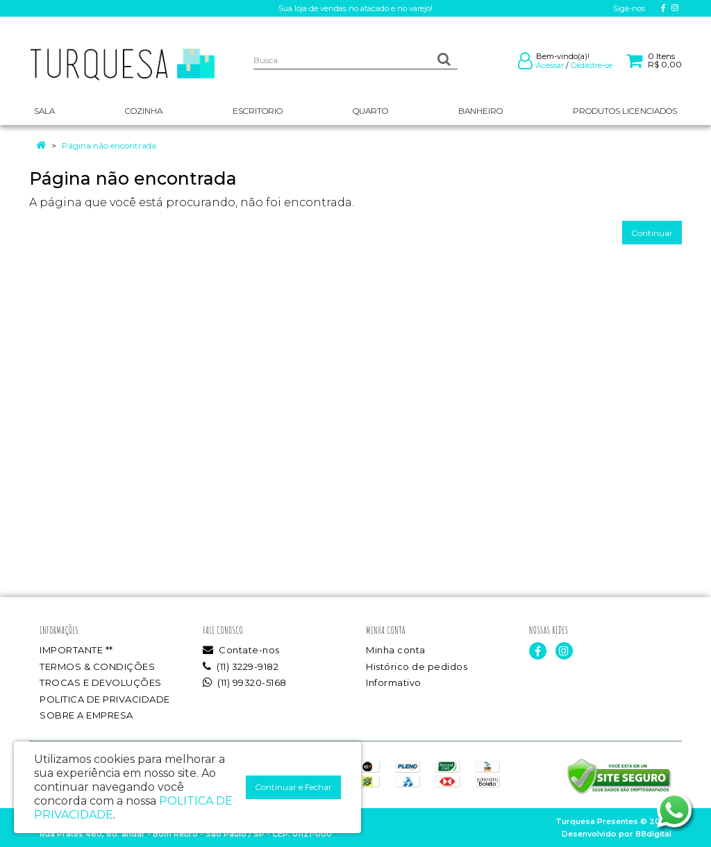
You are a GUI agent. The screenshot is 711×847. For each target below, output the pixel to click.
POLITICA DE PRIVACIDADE (105, 699)
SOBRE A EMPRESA (86, 715)
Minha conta (396, 649)
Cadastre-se (591, 65)
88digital (653, 834)
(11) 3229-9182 (240, 666)
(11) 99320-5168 (245, 682)
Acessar (550, 65)
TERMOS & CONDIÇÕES (97, 666)
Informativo (393, 682)
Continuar (652, 233)
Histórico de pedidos (416, 666)
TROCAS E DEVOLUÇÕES (101, 682)
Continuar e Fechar (293, 787)
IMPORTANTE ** (76, 649)
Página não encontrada (109, 145)
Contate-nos (241, 649)
